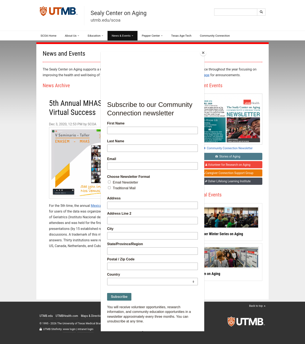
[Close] (203, 53)
